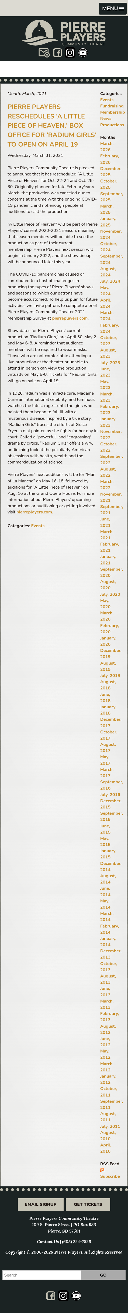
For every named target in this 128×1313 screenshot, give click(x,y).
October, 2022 (108, 447)
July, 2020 (110, 594)
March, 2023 (107, 397)
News (106, 118)
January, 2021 (108, 560)
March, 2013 (107, 1004)
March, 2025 (107, 209)
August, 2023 (108, 353)
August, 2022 (108, 472)
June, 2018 (105, 698)
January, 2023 (108, 422)
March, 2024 (107, 316)
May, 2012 (105, 1054)
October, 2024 (108, 247)
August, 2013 (108, 979)
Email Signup (40, 1204)
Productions (112, 125)
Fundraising (112, 106)
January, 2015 (108, 854)
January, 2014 (108, 942)
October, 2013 (108, 967)
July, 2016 (110, 795)
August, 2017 (108, 748)
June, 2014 (105, 891)
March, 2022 (107, 485)
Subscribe (110, 1176)
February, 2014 (109, 929)
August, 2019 (108, 666)
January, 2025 (108, 222)
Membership (112, 112)
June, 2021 (105, 522)
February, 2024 (109, 328)
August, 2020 (108, 585)
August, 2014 (108, 879)
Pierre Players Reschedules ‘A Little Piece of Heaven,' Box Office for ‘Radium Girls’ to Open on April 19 (52, 126)
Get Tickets (88, 1204)
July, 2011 (110, 1126)
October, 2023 (108, 341)
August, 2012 (108, 1029)
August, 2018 (108, 685)
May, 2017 (105, 760)
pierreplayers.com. (34, 512)
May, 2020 (105, 604)
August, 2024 (108, 272)
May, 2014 (105, 904)
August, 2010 (108, 1136)
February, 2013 (109, 1017)
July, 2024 (110, 281)
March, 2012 (107, 1067)
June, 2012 (105, 1042)
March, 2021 (107, 535)
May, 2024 (105, 291)
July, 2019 (110, 676)
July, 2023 (110, 363)
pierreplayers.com (70, 318)
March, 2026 (107, 147)
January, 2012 (108, 1079)
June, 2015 (105, 829)
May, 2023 (105, 384)
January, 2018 (108, 710)
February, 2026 (109, 159)
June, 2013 (105, 992)
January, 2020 (108, 641)
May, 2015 (105, 841)
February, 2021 (109, 547)
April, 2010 (105, 1148)
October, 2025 (108, 184)
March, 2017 (107, 773)
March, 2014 (107, 917)
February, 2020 (109, 629)
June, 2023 (105, 372)
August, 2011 (108, 1117)
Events (38, 526)
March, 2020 (107, 616)
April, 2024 (105, 303)
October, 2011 (108, 1092)
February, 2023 (109, 410)
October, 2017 (108, 735)
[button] (113, 9)
